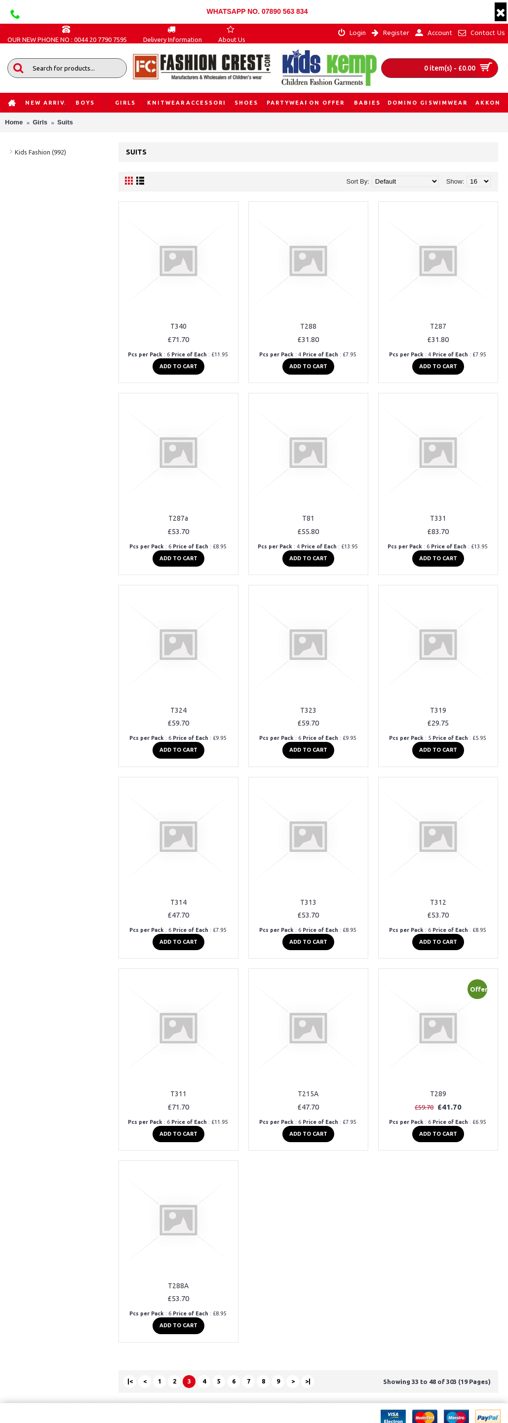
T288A (178, 1286)
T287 (438, 326)
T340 (178, 326)
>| (308, 1381)
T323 (308, 710)
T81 (308, 518)
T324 (178, 710)
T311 (178, 1094)
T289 (438, 1094)
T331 (438, 518)
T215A (308, 1094)
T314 (178, 902)
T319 (438, 710)
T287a (178, 518)
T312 (438, 902)
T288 (308, 326)
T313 (308, 902)
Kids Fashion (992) (40, 152)
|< (130, 1381)
